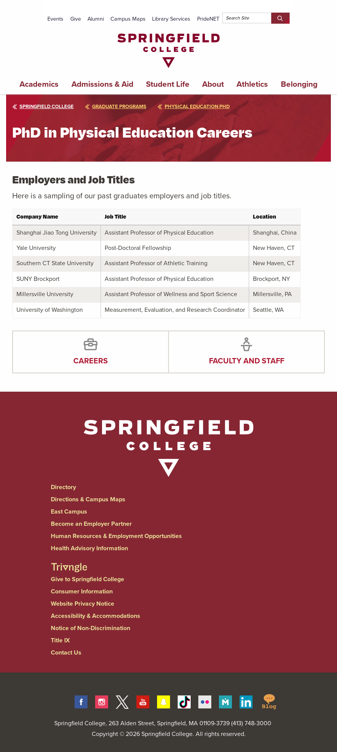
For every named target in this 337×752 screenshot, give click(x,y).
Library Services (171, 19)
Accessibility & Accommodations (95, 615)
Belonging (299, 84)
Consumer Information (82, 591)
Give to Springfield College (87, 579)
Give (75, 19)
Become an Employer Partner (91, 523)
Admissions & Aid (102, 84)
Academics (38, 84)
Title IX (60, 640)
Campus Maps (128, 19)
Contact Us (66, 652)
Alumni (95, 19)
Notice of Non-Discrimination (90, 628)
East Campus (69, 511)
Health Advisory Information (89, 548)
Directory (63, 487)
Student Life (168, 84)
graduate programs (115, 106)
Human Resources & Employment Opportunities (116, 536)
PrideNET (208, 19)
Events (55, 19)
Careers (90, 360)
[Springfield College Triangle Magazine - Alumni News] (69, 560)
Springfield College (43, 106)
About (213, 84)
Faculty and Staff (246, 360)
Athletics (252, 84)
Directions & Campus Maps (88, 499)
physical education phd (193, 106)
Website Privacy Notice (82, 603)
